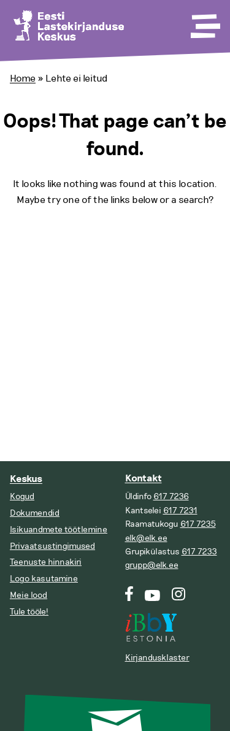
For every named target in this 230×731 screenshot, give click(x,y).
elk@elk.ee (146, 538)
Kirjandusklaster (157, 658)
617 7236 (171, 496)
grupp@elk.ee (151, 565)
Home (23, 78)
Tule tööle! (29, 612)
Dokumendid (34, 513)
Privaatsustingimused (52, 546)
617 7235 (198, 524)
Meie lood (28, 595)
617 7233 (199, 551)
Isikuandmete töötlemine (58, 529)
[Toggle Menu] (204, 22)
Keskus (26, 479)
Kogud (22, 496)
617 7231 (180, 510)
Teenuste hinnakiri (46, 562)
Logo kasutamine (44, 578)
